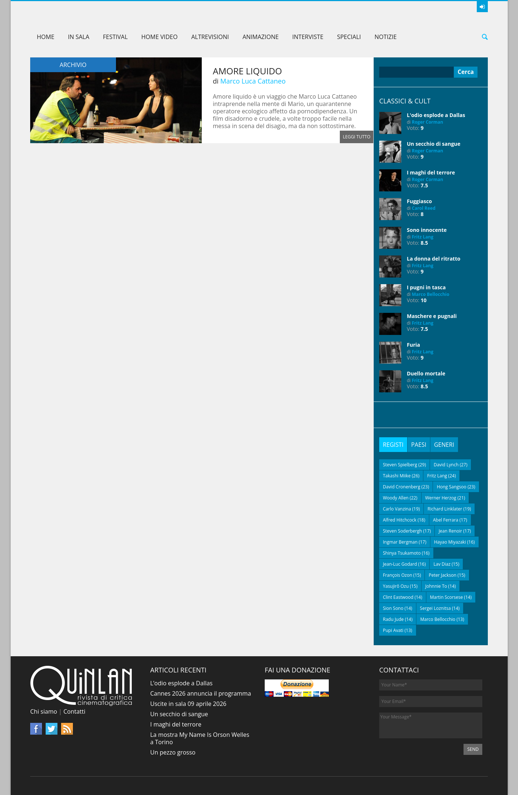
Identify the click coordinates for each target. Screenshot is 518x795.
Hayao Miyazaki (450, 542)
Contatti (74, 711)
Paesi (419, 445)
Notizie (385, 37)
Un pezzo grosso (172, 752)
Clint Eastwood (398, 597)
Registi (393, 445)
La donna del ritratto (433, 258)
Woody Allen (396, 498)
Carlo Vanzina (397, 509)
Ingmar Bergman (400, 542)
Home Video (159, 37)
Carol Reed (424, 208)
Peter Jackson (442, 575)
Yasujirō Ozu (396, 586)
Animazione (261, 37)
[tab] (393, 444)
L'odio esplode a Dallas (436, 115)
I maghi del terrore (431, 172)
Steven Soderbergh (402, 531)
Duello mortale (426, 373)
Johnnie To (436, 586)
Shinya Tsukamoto (402, 553)
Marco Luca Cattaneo (253, 81)
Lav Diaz (441, 564)
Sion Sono (393, 608)
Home (45, 37)
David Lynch (446, 465)
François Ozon (397, 575)
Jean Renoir (450, 531)
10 (424, 300)
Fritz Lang (423, 237)
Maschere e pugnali (432, 315)
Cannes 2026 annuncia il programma (200, 693)
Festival (115, 37)
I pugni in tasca (426, 287)
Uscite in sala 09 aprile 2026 (188, 704)
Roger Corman (427, 122)
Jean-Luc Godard (400, 564)
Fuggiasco (419, 201)
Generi (445, 445)
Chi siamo (43, 711)
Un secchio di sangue (434, 143)
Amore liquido (247, 71)
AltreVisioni (210, 37)
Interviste (308, 37)
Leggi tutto (356, 137)
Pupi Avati (393, 630)
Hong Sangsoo (451, 487)
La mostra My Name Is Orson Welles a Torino (199, 738)
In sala (78, 37)
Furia (413, 344)
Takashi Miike (396, 476)
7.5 (424, 185)
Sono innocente (427, 229)
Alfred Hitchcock (399, 520)
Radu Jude (393, 619)
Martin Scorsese (446, 597)
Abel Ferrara (445, 520)
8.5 (424, 242)
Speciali (349, 37)
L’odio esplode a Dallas (181, 683)
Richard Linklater (444, 509)
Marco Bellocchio (431, 294)
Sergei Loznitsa (435, 608)
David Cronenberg (401, 487)
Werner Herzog (441, 498)
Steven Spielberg (400, 465)
